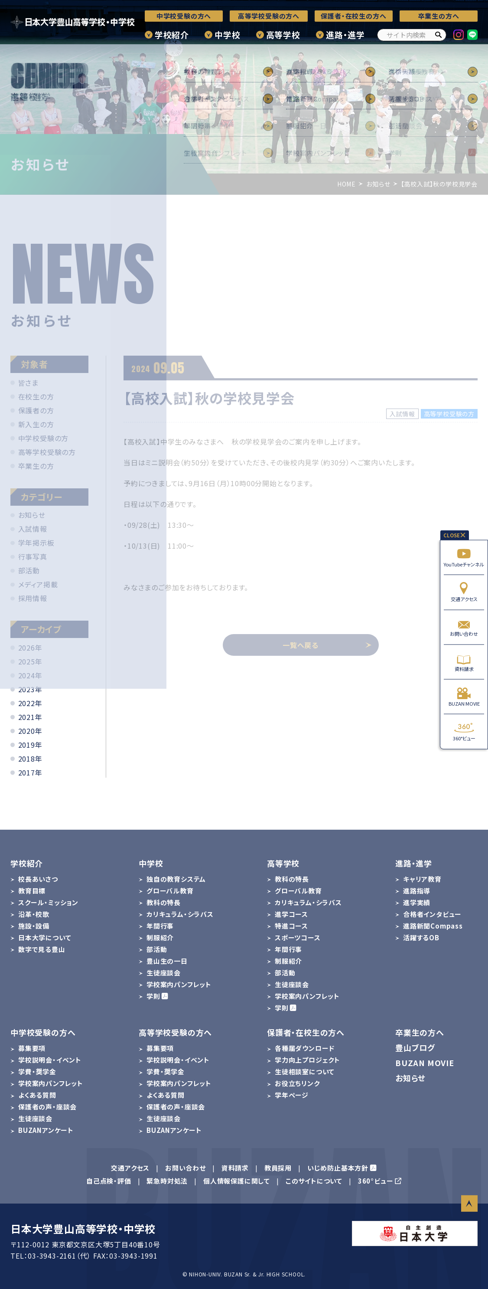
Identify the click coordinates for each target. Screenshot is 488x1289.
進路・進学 (345, 34)
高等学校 (283, 34)
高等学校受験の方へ (268, 15)
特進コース (291, 925)
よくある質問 (37, 1094)
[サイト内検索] (411, 35)
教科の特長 (163, 902)
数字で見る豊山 (41, 949)
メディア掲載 (38, 584)
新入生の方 (36, 424)
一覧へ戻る (327, 645)
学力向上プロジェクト (307, 1059)
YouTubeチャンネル (464, 557)
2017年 (30, 772)
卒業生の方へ (438, 15)
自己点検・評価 (108, 1180)
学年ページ (292, 1094)
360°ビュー (464, 731)
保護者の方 (36, 410)
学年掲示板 (36, 542)
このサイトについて (314, 1180)
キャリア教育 (422, 878)
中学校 (227, 34)
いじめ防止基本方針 (337, 1167)
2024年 (30, 675)
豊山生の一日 (167, 960)
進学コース (291, 914)
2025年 (30, 661)
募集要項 (32, 1048)
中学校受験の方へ (183, 15)
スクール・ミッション (48, 902)
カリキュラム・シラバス (180, 914)
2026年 (30, 647)
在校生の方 (36, 396)
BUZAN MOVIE (464, 697)
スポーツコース (298, 937)
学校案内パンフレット (178, 984)
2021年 (30, 717)
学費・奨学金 (37, 1071)
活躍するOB (421, 937)
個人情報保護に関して (236, 1180)
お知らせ (32, 515)
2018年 (30, 758)
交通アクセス (464, 592)
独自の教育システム (176, 878)
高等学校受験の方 (47, 452)
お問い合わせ (464, 627)
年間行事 (160, 925)
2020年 (30, 731)
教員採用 (278, 1167)
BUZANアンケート (46, 1130)
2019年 (30, 744)
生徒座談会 (163, 972)
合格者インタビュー (432, 914)
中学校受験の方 (43, 438)
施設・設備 (33, 925)
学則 (153, 996)
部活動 (29, 570)
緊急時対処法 (167, 1180)
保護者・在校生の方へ (353, 15)
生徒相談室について (305, 1071)
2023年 (30, 689)
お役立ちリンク (297, 1083)
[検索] (438, 35)
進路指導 (416, 890)
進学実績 (416, 902)
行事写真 (32, 556)
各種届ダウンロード (305, 1048)
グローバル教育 (170, 890)
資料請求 (464, 662)
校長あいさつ (38, 878)
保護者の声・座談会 (47, 1106)
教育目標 (32, 890)
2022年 (30, 703)
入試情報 (32, 528)
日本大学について (44, 937)
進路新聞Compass (433, 925)
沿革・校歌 (33, 914)
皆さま (28, 382)
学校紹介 (172, 34)
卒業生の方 (36, 466)
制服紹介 (160, 937)
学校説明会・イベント (49, 1059)
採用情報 (32, 598)
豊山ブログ (415, 1047)
